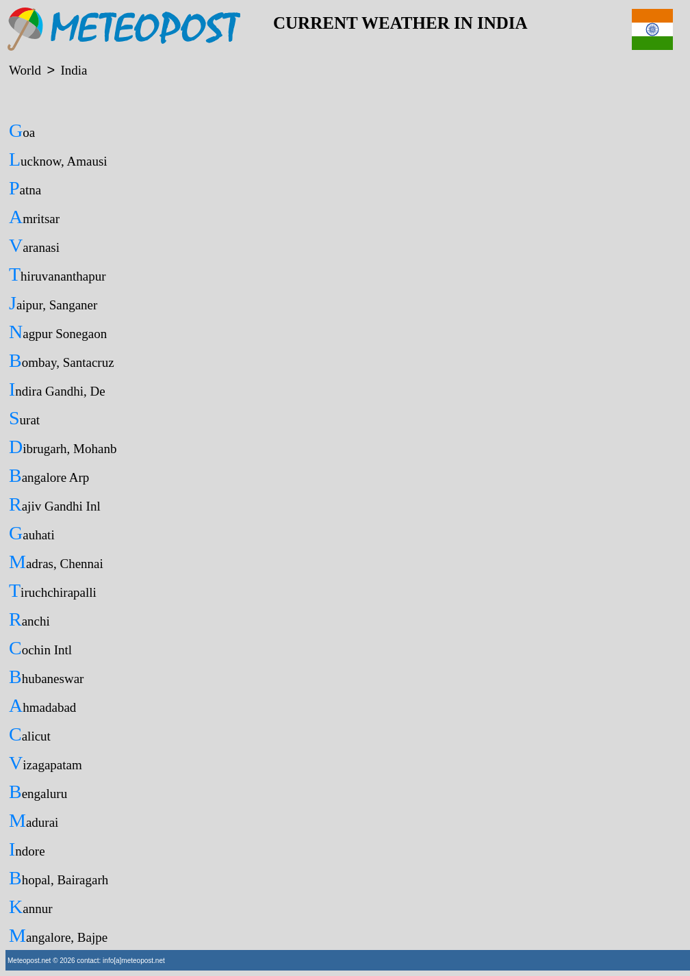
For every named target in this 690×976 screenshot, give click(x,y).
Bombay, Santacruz (61, 360)
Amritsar (34, 216)
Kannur (31, 906)
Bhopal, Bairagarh (58, 877)
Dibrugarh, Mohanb (62, 446)
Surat (24, 417)
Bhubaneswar (46, 676)
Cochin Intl (40, 647)
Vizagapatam (45, 762)
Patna (25, 187)
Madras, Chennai (56, 561)
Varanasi (34, 245)
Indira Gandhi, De (57, 389)
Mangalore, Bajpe (58, 935)
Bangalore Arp (49, 475)
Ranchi (29, 619)
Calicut (30, 734)
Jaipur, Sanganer (53, 302)
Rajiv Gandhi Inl (55, 504)
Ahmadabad (42, 705)
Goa (22, 130)
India (73, 70)
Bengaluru (38, 791)
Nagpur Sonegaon (58, 331)
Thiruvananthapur (57, 274)
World (25, 70)
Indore (27, 849)
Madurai (33, 820)
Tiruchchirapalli (53, 590)
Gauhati (32, 532)
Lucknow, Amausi (58, 159)
